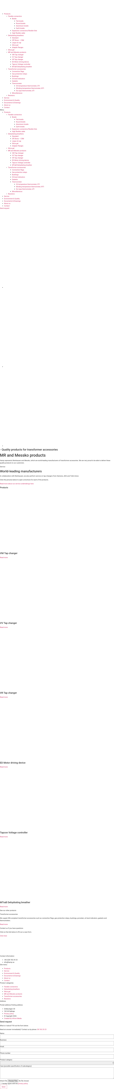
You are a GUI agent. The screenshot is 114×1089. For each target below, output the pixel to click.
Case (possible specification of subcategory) (16, 1066)
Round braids (20, 23)
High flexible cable (18, 33)
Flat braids (20, 21)
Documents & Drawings (12, 103)
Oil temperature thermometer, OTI (28, 86)
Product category (6, 1060)
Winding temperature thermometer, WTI (30, 88)
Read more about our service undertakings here (17, 484)
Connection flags (18, 71)
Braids (14, 19)
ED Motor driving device (20, 62)
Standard (15, 38)
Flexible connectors (15, 16)
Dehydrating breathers (16, 35)
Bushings (15, 76)
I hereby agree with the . (15, 1083)
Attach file (3, 1081)
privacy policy (23, 1083)
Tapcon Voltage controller (21, 64)
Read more (4, 557)
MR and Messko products (17, 52)
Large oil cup (16, 43)
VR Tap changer (17, 59)
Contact (7, 107)
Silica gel (15, 45)
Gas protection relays (19, 74)
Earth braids (20, 28)
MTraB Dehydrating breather (22, 67)
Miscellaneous (17, 93)
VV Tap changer (17, 57)
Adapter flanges (17, 47)
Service (6, 98)
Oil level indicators (18, 79)
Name (2, 1033)
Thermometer (17, 83)
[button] (57, 110)
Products (7, 14)
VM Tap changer (18, 55)
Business (3, 1040)
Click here (3, 936)
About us (7, 105)
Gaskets (15, 81)
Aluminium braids (22, 26)
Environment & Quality (12, 100)
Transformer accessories (17, 69)
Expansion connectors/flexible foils (24, 31)
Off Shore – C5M (18, 40)
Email (2, 1046)
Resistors (11, 95)
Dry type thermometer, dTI (25, 91)
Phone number (5, 1053)
